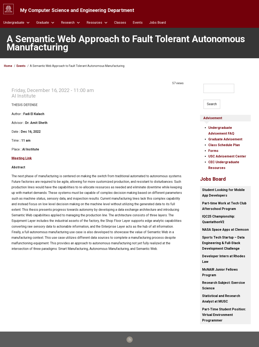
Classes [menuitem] (120, 23)
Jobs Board (213, 178)
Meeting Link (22, 159)
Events (21, 66)
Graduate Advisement (225, 139)
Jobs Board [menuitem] (157, 23)
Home (8, 66)
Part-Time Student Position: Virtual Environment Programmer (224, 313)
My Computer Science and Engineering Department (77, 10)
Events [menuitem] (138, 23)
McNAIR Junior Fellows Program (220, 271)
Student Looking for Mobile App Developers (223, 192)
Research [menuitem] (72, 23)
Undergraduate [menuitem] (18, 23)
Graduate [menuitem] (47, 23)
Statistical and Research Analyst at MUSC (221, 298)
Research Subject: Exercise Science (223, 284)
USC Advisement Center (227, 156)
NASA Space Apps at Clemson (225, 229)
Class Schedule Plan (224, 145)
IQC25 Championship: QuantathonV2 (218, 218)
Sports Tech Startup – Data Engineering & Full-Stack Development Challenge (223, 242)
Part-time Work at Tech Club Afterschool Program (224, 205)
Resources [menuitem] (99, 23)
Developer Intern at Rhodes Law (223, 258)
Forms (213, 151)
